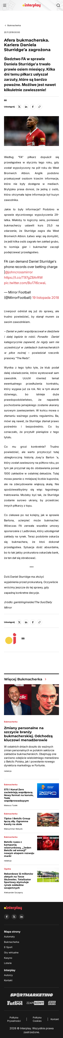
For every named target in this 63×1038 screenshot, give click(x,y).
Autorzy (8, 975)
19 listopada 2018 (45, 298)
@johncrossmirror (19, 272)
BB (5, 100)
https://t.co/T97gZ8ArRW (23, 278)
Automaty (9, 936)
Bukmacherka (14, 25)
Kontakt (8, 980)
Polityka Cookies (37, 1019)
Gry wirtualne (11, 952)
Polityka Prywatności (14, 1019)
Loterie (8, 963)
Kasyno (8, 957)
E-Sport (8, 947)
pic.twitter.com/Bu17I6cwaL (25, 283)
